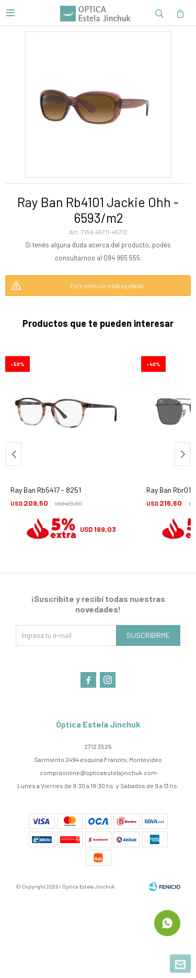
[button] (182, 454)
